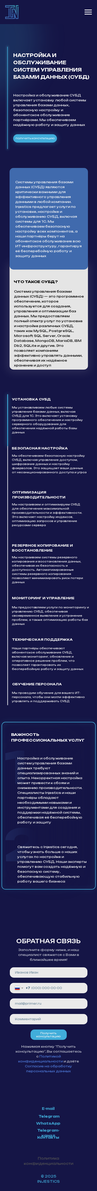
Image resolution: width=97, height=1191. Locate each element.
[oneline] (48, 1019)
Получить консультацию (48, 1035)
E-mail (48, 1109)
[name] (48, 972)
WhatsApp (48, 1123)
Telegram (49, 1116)
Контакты (48, 1137)
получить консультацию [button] (35, 138)
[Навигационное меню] (88, 12)
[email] (48, 1003)
